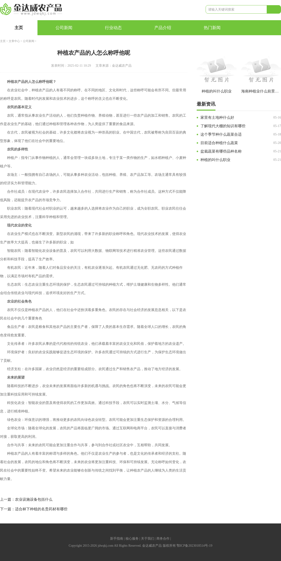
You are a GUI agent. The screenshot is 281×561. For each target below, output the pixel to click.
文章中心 (14, 41)
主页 (19, 27)
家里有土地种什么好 (217, 117)
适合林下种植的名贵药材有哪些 (41, 509)
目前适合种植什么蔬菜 (219, 143)
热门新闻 (212, 27)
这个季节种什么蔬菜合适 (221, 134)
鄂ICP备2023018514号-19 (194, 545)
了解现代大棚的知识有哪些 (222, 126)
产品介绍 (162, 27)
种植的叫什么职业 (215, 160)
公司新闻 (63, 27)
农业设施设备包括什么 (33, 499)
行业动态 (113, 27)
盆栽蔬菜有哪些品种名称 (221, 151)
